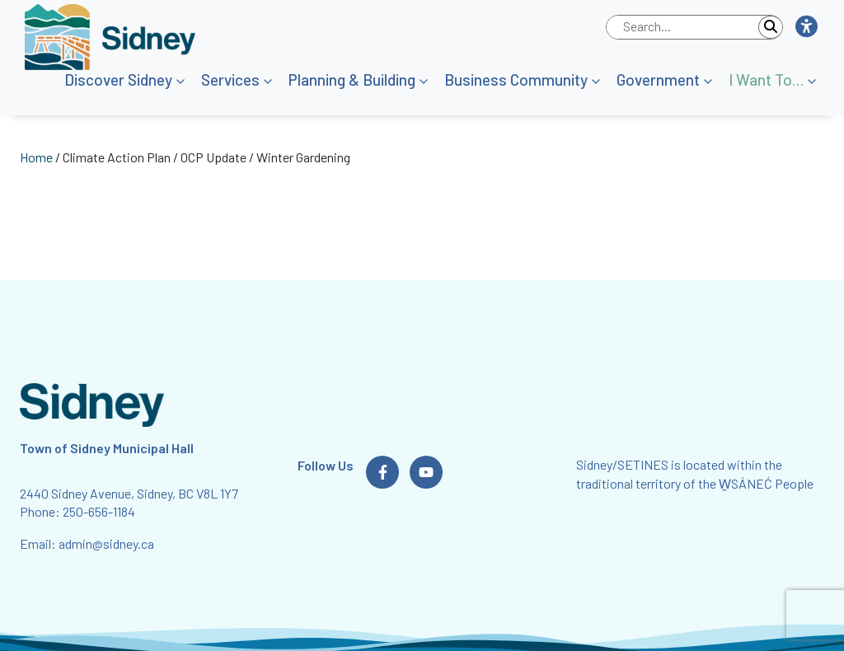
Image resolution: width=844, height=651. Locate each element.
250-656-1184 (99, 511)
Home (36, 157)
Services (230, 79)
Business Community (516, 79)
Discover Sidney (118, 79)
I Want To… (766, 79)
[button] (805, 27)
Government (658, 79)
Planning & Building (351, 79)
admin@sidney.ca (106, 543)
